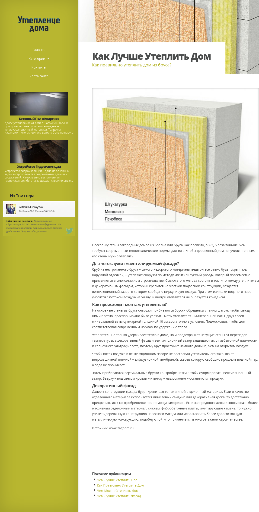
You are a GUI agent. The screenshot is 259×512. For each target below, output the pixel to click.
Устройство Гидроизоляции (39, 166)
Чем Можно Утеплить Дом (117, 490)
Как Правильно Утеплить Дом (120, 485)
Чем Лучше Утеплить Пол (117, 480)
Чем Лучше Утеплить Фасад (119, 496)
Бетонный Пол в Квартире (39, 118)
